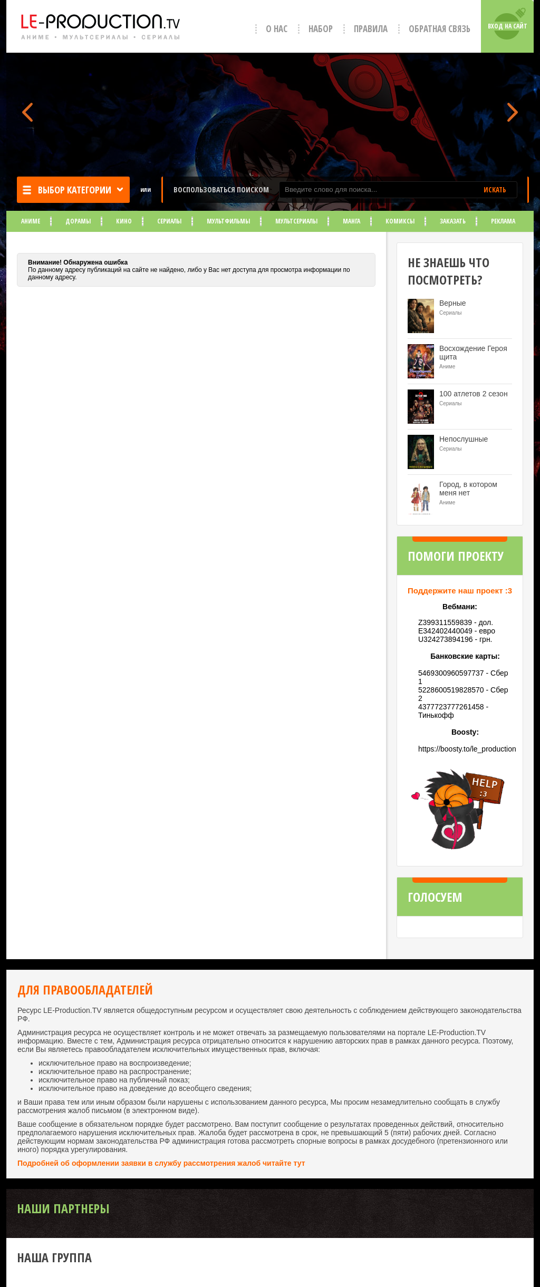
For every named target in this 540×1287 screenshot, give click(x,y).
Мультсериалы (296, 221)
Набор (320, 29)
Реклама (503, 221)
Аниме (30, 221)
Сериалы (169, 221)
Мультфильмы (228, 221)
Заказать (453, 221)
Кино (124, 221)
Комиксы (399, 221)
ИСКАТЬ (495, 189)
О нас (276, 29)
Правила (371, 29)
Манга (351, 221)
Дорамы (78, 221)
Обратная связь (439, 29)
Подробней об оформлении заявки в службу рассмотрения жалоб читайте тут (161, 1163)
